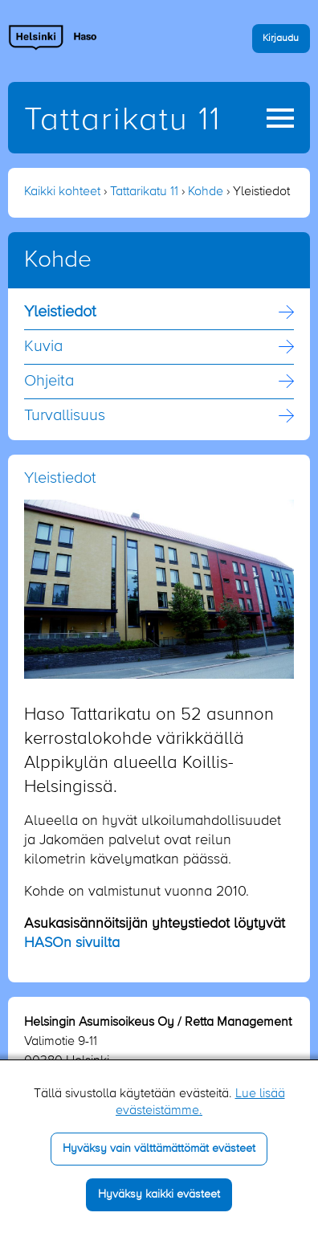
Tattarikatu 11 (122, 120)
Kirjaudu (281, 38)
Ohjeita (49, 382)
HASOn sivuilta (72, 943)
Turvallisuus (64, 416)
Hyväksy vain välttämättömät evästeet (159, 1148)
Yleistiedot (60, 312)
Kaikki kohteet (62, 192)
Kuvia (43, 347)
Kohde (205, 192)
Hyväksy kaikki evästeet (159, 1194)
